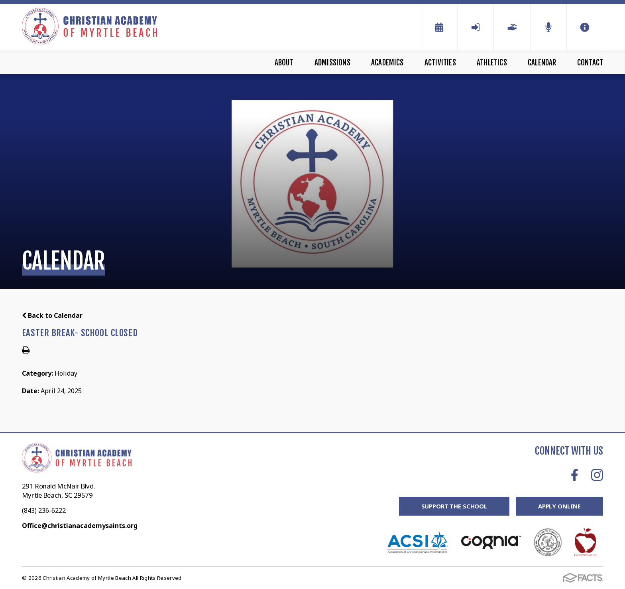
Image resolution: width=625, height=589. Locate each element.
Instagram (597, 475)
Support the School (454, 506)
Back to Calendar (52, 315)
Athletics (492, 62)
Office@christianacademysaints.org (80, 525)
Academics (387, 62)
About (284, 62)
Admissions (332, 62)
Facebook (574, 475)
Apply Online (559, 506)
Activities (440, 62)
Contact (590, 62)
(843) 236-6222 (44, 510)
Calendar (542, 62)
